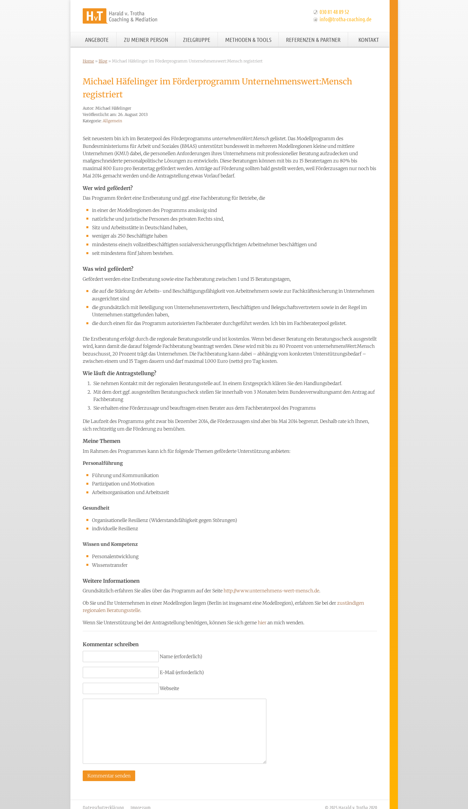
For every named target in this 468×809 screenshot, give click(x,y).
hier (262, 623)
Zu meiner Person (146, 39)
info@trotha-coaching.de (345, 19)
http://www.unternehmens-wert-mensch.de (271, 591)
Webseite (169, 688)
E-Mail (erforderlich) (182, 672)
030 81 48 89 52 (334, 11)
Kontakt (368, 39)
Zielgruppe (196, 39)
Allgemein (112, 120)
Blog (103, 60)
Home (88, 60)
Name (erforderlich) (181, 656)
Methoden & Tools (248, 39)
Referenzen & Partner (313, 39)
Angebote (97, 39)
